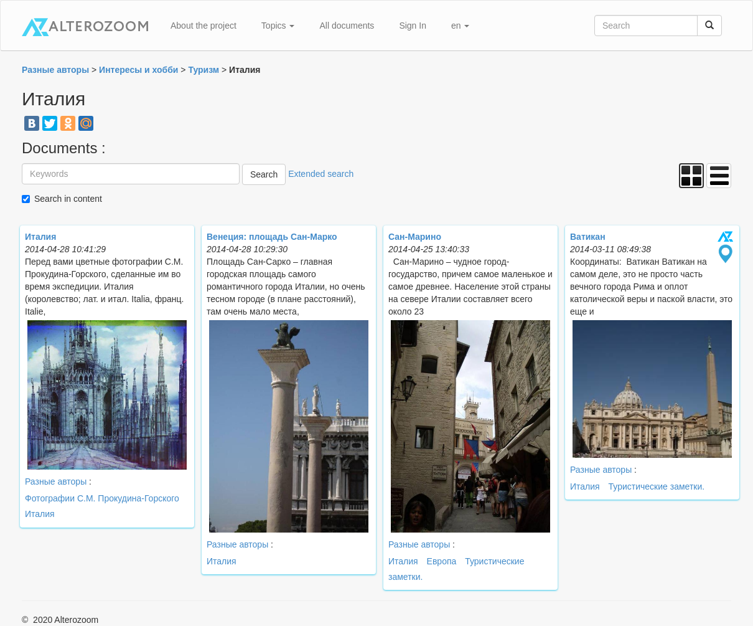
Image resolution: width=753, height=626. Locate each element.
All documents (346, 26)
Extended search (320, 174)
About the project (203, 26)
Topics (278, 26)
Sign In (412, 26)
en (460, 26)
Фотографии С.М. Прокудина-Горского (102, 498)
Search (264, 174)
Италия (40, 514)
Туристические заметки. (657, 486)
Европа (442, 561)
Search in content (68, 199)
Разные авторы (56, 481)
